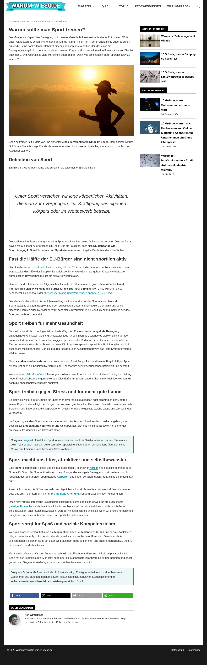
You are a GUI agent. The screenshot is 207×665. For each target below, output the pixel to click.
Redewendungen (148, 6)
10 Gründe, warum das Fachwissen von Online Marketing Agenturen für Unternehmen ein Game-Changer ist (177, 133)
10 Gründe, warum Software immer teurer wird (175, 105)
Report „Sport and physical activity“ (43, 267)
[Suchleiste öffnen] (198, 6)
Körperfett (63, 476)
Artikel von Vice (35, 374)
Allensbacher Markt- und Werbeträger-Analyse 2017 (73, 293)
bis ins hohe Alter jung (65, 493)
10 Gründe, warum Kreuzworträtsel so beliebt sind (177, 76)
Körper (25, 21)
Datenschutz (177, 650)
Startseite (14, 21)
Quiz (109, 6)
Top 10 (123, 6)
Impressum (194, 650)
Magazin (88, 6)
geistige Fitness (18, 506)
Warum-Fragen (179, 6)
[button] (24, 595)
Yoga (26, 440)
